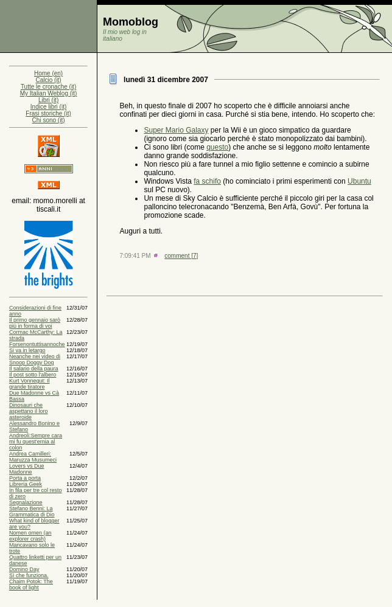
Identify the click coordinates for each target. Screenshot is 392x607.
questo (217, 147)
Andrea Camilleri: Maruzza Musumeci (33, 457)
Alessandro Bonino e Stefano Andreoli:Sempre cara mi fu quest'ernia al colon (35, 435)
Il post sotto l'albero (32, 375)
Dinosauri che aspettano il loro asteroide (28, 411)
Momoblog (130, 22)
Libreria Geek (25, 484)
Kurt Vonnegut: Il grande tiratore (29, 384)
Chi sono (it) (48, 120)
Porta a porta (25, 478)
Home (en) (48, 73)
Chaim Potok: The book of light (31, 584)
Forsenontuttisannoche (37, 344)
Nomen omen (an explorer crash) (30, 536)
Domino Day (24, 569)
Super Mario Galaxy (176, 130)
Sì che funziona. (29, 575)
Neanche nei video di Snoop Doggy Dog (34, 359)
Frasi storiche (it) (48, 113)
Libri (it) (48, 100)
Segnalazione (26, 502)
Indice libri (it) (48, 106)
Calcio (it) (48, 80)
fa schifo (207, 181)
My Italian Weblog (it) (48, 93)
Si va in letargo (27, 350)
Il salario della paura (33, 369)
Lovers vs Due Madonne (26, 469)
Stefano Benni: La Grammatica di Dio (32, 511)
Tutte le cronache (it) (48, 86)
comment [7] (181, 255)
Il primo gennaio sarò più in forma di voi (34, 323)
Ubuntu (359, 181)
